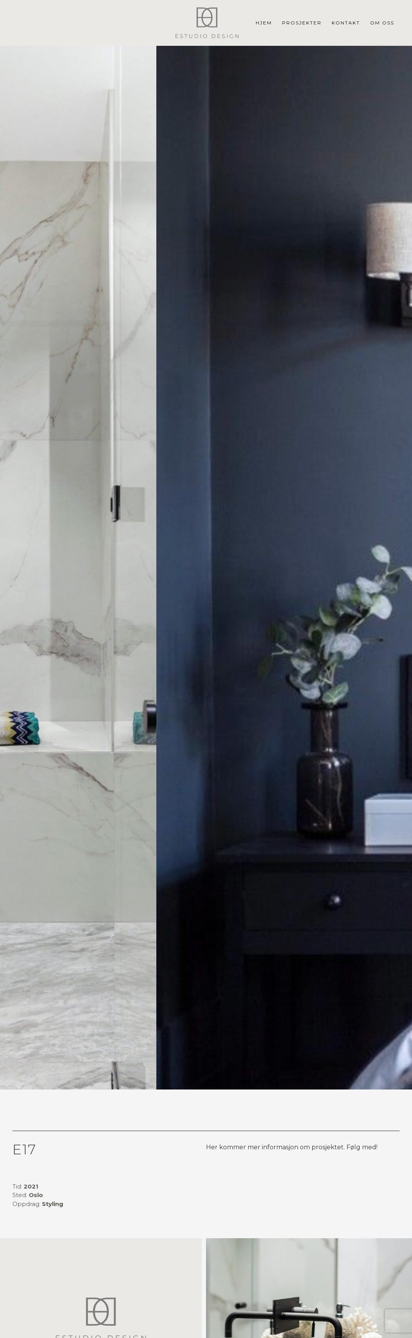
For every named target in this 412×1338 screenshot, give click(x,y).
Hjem (264, 23)
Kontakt (346, 23)
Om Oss (382, 23)
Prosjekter (302, 23)
